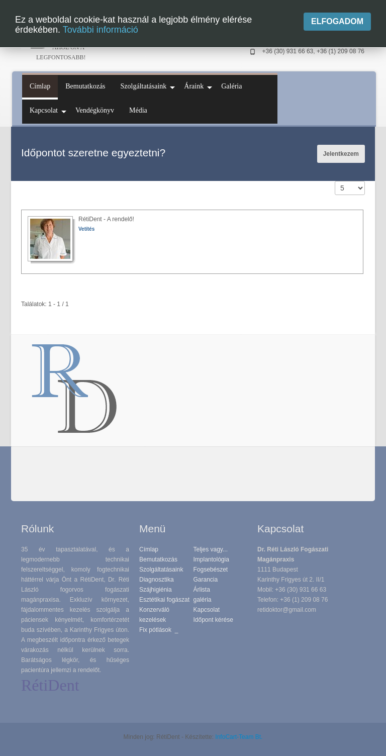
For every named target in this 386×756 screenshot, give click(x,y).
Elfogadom (337, 21)
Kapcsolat (207, 609)
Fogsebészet (211, 569)
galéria (203, 599)
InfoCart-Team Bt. (238, 736)
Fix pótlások (155, 629)
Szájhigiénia (155, 589)
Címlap (148, 549)
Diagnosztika (156, 579)
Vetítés (86, 229)
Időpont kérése (213, 619)
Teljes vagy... (211, 549)
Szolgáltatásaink (161, 569)
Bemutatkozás (158, 559)
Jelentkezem (341, 153)
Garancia (206, 579)
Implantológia (211, 559)
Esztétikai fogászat (164, 599)
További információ (100, 30)
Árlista (202, 589)
